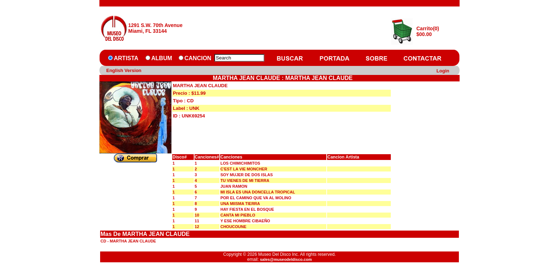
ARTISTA (126, 58)
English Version (124, 70)
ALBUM (161, 58)
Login (443, 70)
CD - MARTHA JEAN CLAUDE (128, 241)
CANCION (197, 58)
